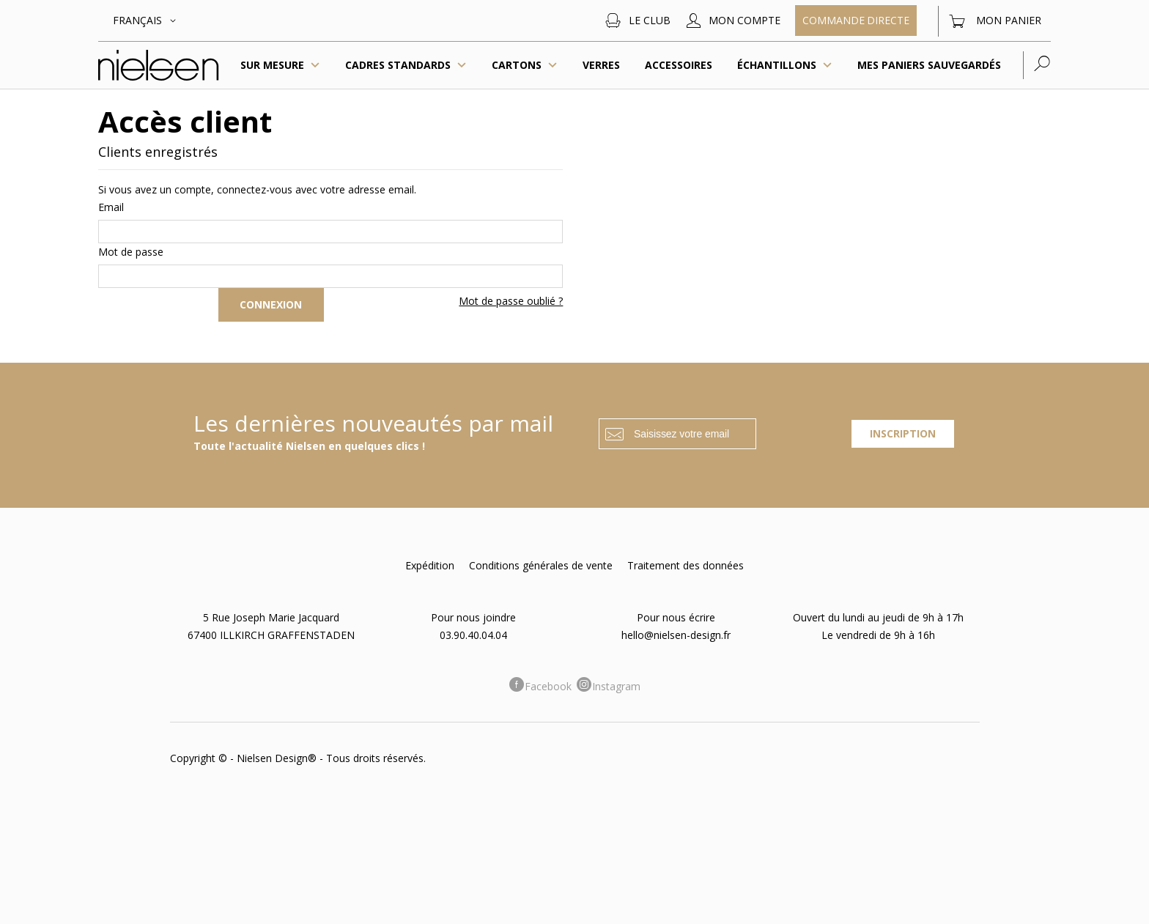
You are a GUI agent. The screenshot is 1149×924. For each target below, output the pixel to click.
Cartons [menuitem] (525, 65)
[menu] (631, 65)
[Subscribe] (903, 433)
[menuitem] (406, 65)
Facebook (548, 686)
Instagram (616, 686)
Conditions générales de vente (541, 565)
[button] (147, 20)
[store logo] (158, 65)
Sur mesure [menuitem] (280, 65)
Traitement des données (685, 565)
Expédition (429, 565)
